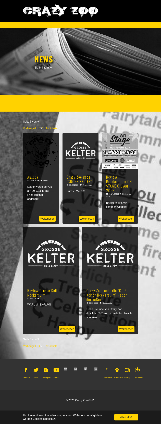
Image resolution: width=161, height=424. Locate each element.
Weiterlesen (47, 218)
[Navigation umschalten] (25, 25)
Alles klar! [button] (126, 417)
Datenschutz (118, 378)
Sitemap (127, 378)
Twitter (35, 378)
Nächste (53, 128)
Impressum (108, 378)
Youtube (56, 378)
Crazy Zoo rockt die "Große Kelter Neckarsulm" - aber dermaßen (107, 295)
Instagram (47, 378)
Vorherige (29, 128)
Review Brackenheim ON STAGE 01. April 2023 (119, 183)
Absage (33, 177)
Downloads (139, 378)
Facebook (26, 378)
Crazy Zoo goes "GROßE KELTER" (79, 179)
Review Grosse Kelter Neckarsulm (44, 293)
